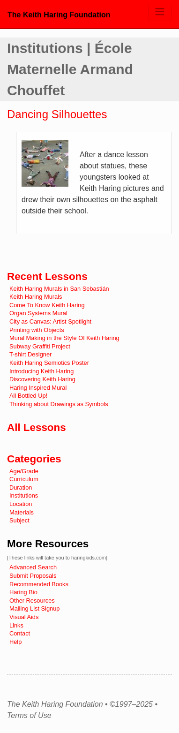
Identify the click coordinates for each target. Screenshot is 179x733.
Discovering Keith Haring (42, 379)
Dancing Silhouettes (57, 114)
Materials (21, 512)
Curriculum (23, 479)
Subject (19, 520)
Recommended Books (38, 584)
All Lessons (36, 427)
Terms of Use (29, 715)
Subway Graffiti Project (39, 346)
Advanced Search (33, 567)
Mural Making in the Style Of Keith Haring (64, 337)
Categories (34, 459)
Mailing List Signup (34, 608)
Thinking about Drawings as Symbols (58, 404)
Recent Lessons (47, 276)
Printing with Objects (36, 329)
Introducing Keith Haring (41, 371)
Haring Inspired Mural (38, 387)
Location (20, 503)
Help (15, 641)
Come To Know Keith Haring (47, 305)
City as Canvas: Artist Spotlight (50, 321)
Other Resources (32, 600)
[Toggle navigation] (160, 12)
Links (16, 625)
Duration (20, 487)
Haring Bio (23, 592)
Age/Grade (23, 471)
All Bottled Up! (28, 395)
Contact (19, 633)
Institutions (23, 495)
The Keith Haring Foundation (59, 15)
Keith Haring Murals (35, 296)
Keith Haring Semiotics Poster (49, 362)
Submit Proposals (32, 575)
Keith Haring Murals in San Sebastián (59, 288)
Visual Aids (23, 616)
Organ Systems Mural (38, 313)
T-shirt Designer (30, 354)
